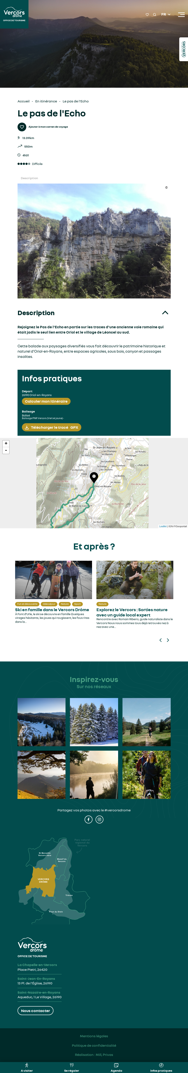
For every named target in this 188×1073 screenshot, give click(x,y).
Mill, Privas (104, 1054)
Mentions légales (94, 1036)
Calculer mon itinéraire (46, 401)
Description (29, 178)
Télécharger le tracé (54, 427)
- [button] (5, 450)
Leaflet (163, 526)
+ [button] (6, 444)
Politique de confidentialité (94, 1045)
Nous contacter (35, 1010)
